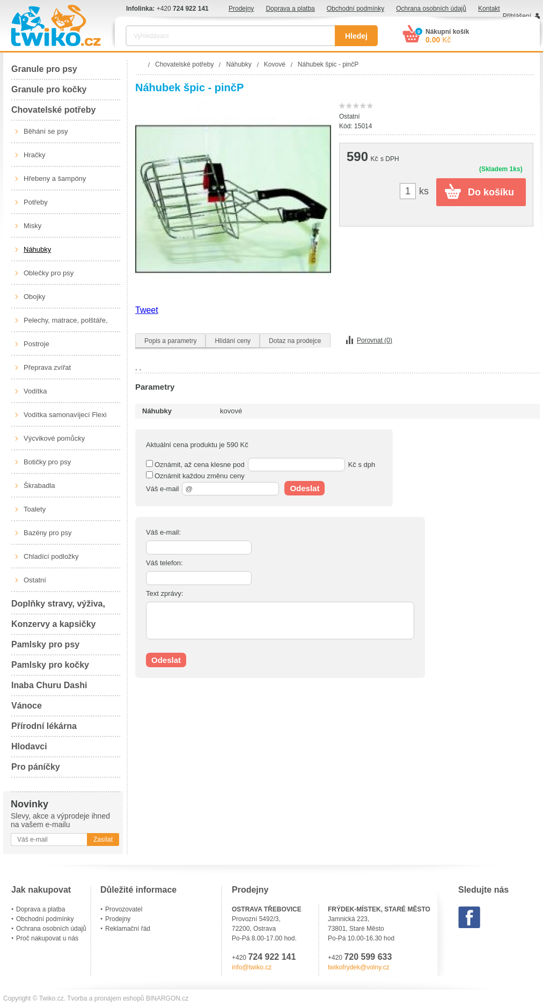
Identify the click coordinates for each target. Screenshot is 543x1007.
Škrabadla (39, 485)
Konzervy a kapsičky (53, 624)
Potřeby (36, 202)
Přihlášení (517, 16)
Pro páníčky (35, 766)
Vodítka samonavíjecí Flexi (65, 415)
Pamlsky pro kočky (50, 664)
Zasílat (103, 839)
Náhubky (37, 249)
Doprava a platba (290, 8)
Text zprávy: (164, 593)
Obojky (34, 297)
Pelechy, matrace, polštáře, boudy (66, 324)
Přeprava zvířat (47, 367)
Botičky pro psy (47, 462)
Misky (32, 226)
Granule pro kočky (49, 89)
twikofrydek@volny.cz (359, 967)
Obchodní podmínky (355, 8)
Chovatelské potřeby (53, 109)
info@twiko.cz (252, 967)
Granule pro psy (44, 69)
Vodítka (35, 391)
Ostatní (35, 580)
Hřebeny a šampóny (55, 178)
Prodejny (241, 8)
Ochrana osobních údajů (431, 8)
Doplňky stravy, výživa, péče (58, 607)
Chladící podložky (51, 556)
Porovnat (374, 340)
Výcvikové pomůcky (54, 438)
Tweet (146, 310)
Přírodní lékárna (44, 726)
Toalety (35, 509)
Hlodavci (29, 746)
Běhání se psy (46, 131)
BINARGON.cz (167, 998)
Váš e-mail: (163, 532)
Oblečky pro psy (49, 273)
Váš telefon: (164, 563)
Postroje (36, 344)
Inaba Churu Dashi (49, 685)
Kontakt (489, 8)
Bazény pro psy (48, 533)
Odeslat (304, 488)
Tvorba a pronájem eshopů (105, 998)
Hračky (34, 155)
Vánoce (26, 705)
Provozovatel (123, 909)
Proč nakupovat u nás (47, 938)
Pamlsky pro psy (45, 644)
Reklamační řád (127, 928)
